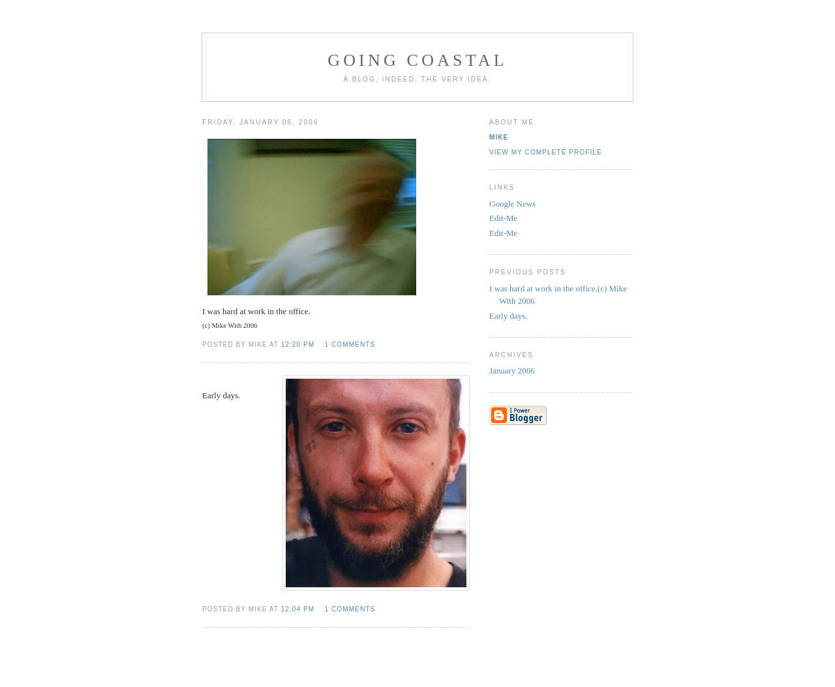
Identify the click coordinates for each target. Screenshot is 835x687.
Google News (512, 204)
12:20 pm (297, 344)
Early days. (508, 316)
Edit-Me (503, 218)
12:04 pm (297, 609)
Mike (498, 137)
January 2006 (512, 370)
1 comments (350, 344)
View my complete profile (545, 152)
